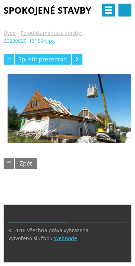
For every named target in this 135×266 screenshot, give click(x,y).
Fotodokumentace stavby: (51, 32)
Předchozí (9, 59)
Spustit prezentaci (43, 59)
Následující (77, 59)
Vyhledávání (124, 10)
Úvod (10, 32)
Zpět (26, 163)
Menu (108, 10)
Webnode (65, 238)
